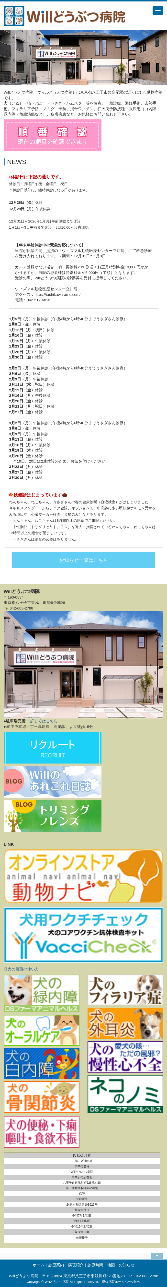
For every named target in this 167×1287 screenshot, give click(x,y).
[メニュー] (158, 10)
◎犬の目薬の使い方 (21, 969)
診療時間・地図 (101, 1265)
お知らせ (126, 1265)
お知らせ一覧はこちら (83, 560)
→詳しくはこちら (42, 721)
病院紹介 (76, 1265)
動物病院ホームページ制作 (121, 1282)
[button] (12, 57)
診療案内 (56, 1265)
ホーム (39, 1265)
